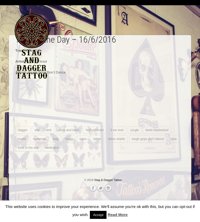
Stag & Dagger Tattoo (108, 179)
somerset (39, 139)
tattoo (97, 139)
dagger (23, 130)
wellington (52, 148)
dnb (49, 130)
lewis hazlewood (157, 130)
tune (174, 139)
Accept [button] (98, 215)
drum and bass (68, 130)
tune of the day (28, 148)
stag (56, 139)
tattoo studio (116, 139)
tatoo (83, 139)
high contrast (95, 130)
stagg (69, 139)
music (22, 139)
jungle (134, 130)
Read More (118, 214)
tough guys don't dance (148, 139)
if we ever (117, 130)
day (36, 130)
